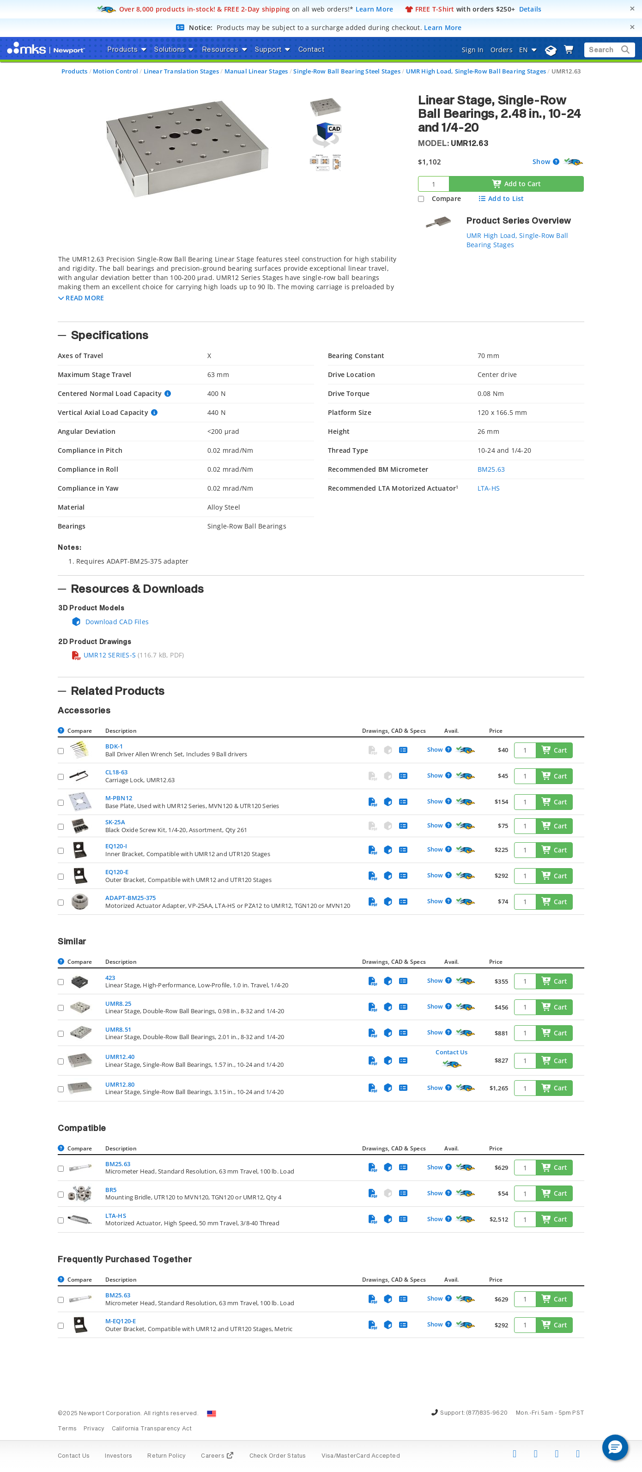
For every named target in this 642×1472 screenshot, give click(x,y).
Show (542, 161)
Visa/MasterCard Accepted (360, 1456)
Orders (502, 49)
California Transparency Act (152, 1429)
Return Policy (166, 1456)
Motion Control (115, 71)
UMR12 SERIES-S (103, 655)
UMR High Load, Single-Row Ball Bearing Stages (476, 71)
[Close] (632, 8)
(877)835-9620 (487, 1413)
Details (530, 9)
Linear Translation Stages (181, 71)
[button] (81, 297)
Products (74, 71)
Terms (67, 1429)
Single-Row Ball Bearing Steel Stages (346, 71)
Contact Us (451, 1052)
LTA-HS (489, 488)
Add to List (501, 198)
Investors (118, 1456)
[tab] (231, 285)
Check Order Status (277, 1456)
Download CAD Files (110, 621)
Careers (217, 1456)
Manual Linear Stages (256, 71)
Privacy (94, 1429)
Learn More (375, 9)
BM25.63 (491, 469)
